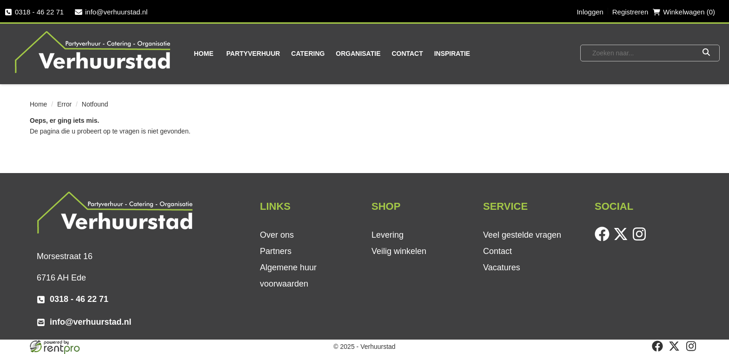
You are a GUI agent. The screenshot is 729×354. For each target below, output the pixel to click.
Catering (308, 53)
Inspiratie (452, 53)
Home (203, 53)
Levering (387, 235)
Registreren (630, 12)
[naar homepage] (93, 51)
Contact (407, 53)
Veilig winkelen (398, 251)
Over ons (277, 235)
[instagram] (641, 239)
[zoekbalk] (641, 53)
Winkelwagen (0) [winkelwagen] (684, 12)
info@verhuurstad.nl (111, 12)
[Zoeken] (706, 53)
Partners (276, 251)
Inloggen (590, 12)
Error (64, 104)
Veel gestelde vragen (522, 235)
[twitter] (622, 239)
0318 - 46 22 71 (34, 12)
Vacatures (501, 267)
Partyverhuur (253, 53)
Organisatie (358, 53)
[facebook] (604, 239)
